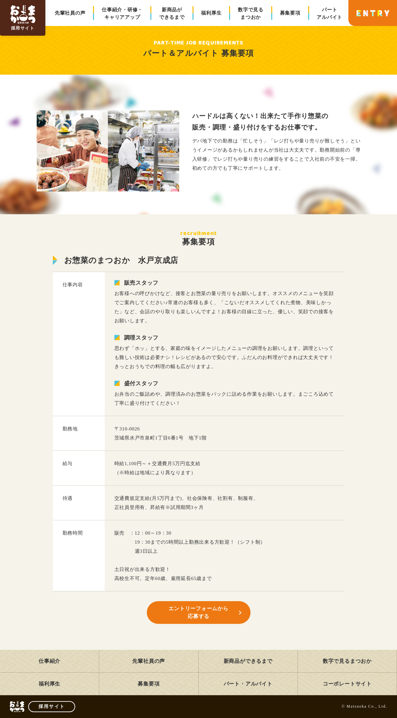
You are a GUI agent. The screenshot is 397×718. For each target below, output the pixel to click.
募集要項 (290, 13)
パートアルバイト (329, 13)
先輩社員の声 (70, 13)
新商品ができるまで (172, 13)
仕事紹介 (49, 661)
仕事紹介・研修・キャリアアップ (122, 13)
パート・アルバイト (248, 684)
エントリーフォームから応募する (198, 612)
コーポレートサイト (347, 684)
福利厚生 (211, 13)
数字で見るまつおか (250, 13)
